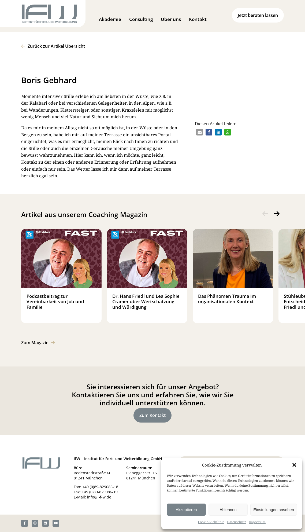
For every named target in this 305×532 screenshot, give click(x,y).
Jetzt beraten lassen (258, 15)
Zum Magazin (35, 343)
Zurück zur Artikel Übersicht (56, 46)
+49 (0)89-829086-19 (100, 491)
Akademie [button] (110, 19)
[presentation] (265, 213)
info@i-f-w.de (99, 497)
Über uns (171, 19)
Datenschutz (236, 522)
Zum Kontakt (152, 415)
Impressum (257, 522)
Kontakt (198, 19)
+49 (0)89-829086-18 (100, 486)
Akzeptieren (186, 509)
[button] (294, 465)
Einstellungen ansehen (273, 509)
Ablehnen (228, 509)
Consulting (141, 19)
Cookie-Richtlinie (211, 522)
